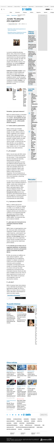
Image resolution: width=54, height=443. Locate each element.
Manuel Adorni (31, 6)
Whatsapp (21, 414)
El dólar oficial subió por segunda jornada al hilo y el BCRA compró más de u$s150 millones (21, 392)
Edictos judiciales (11, 429)
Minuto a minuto (21, 398)
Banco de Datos (10, 421)
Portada (9, 419)
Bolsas (33, 181)
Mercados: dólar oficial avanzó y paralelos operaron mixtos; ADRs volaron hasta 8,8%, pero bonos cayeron (21, 405)
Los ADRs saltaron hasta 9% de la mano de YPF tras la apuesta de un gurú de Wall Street (33, 139)
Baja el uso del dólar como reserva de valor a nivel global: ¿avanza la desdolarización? (11, 392)
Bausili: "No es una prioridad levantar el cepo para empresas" (34, 154)
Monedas (30, 181)
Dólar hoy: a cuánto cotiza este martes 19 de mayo (32, 54)
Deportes (21, 423)
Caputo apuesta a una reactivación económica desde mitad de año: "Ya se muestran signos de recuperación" (32, 64)
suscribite (47, 9)
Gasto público (24, 6)
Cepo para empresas (39, 6)
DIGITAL (12, 434)
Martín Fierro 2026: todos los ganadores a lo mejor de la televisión (32, 38)
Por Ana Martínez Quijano (36, 317)
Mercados (19, 421)
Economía (17, 12)
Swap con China (17, 6)
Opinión (45, 12)
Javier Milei (46, 6)
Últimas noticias (17, 419)
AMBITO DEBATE (35, 434)
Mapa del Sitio (10, 427)
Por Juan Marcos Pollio (11, 397)
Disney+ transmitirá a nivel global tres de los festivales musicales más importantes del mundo (11, 318)
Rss (43, 425)
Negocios (39, 12)
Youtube (18, 414)
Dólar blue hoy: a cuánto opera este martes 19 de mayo (32, 46)
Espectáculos (14, 15)
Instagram (12, 414)
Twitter (7, 414)
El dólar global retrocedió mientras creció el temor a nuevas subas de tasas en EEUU (32, 392)
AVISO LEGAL (40, 427)
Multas (20, 429)
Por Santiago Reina (10, 409)
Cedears (40, 181)
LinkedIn (15, 414)
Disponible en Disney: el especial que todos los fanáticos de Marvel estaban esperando (17, 33)
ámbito (8, 15)
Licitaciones (27, 429)
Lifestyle (39, 421)
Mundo (15, 423)
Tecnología (37, 425)
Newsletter (44, 414)
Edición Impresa (30, 423)
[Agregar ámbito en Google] (12, 24)
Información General (12, 425)
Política (31, 12)
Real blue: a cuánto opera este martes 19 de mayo (32, 375)
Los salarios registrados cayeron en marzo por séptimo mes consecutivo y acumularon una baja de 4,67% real (34, 102)
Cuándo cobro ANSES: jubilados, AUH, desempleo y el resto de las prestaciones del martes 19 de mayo (32, 78)
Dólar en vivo (10, 6)
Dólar (11, 12)
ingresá (51, 9)
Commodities (36, 181)
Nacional (9, 423)
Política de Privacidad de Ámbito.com (25, 427)
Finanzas (25, 12)
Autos (21, 425)
